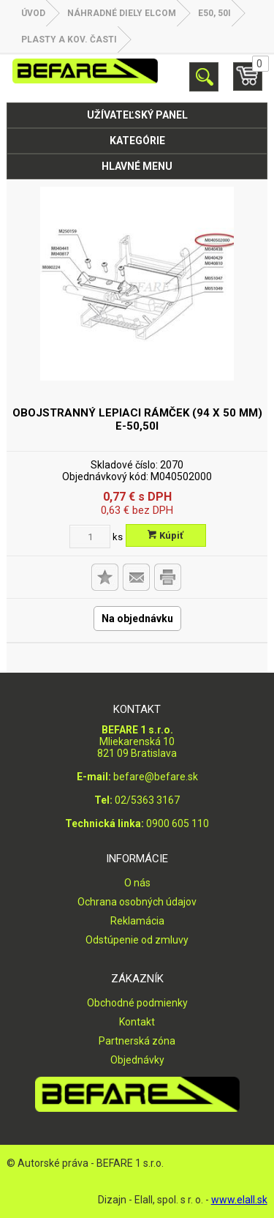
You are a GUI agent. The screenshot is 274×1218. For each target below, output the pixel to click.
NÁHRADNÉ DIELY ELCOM (121, 13)
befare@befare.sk (155, 776)
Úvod (33, 13)
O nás (137, 883)
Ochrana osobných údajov (137, 902)
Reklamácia (137, 921)
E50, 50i (214, 13)
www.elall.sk (239, 1200)
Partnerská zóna (137, 1041)
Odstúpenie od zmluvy (137, 940)
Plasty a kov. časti (69, 39)
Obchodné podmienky (137, 1003)
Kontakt (137, 1022)
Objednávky (137, 1060)
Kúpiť (165, 535)
